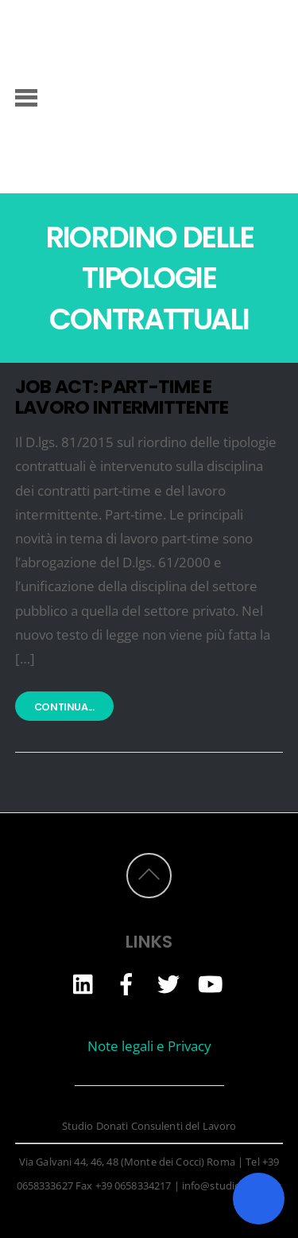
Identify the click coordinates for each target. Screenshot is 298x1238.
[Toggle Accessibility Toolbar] (258, 1198)
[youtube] (211, 983)
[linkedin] (84, 983)
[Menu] (26, 96)
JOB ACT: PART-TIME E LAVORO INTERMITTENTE (122, 396)
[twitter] (168, 983)
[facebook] (126, 983)
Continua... (64, 707)
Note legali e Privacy (149, 1046)
